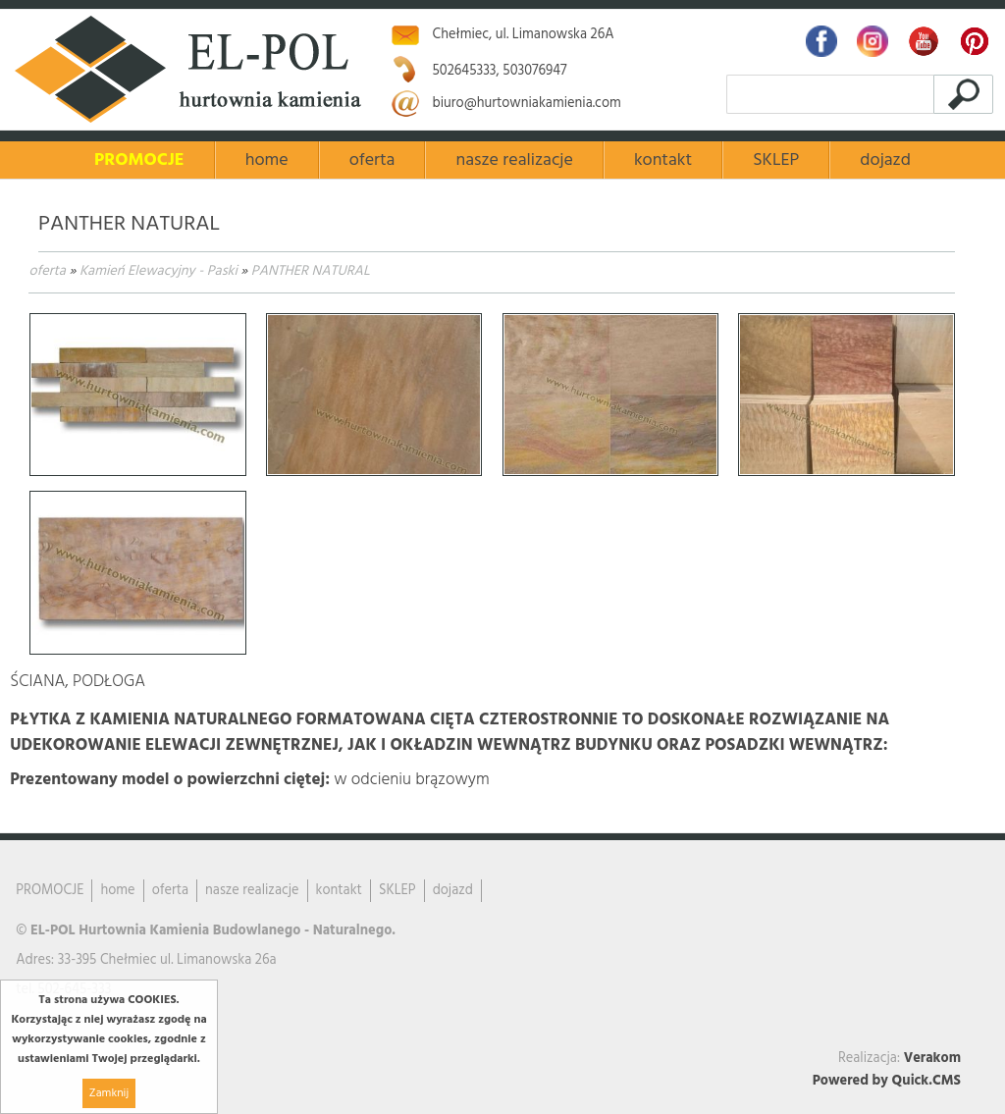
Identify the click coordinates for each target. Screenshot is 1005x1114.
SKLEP (776, 160)
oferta (46, 271)
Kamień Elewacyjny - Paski (158, 271)
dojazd (885, 160)
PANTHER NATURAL (310, 271)
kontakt (663, 160)
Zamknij (109, 1093)
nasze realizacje (513, 160)
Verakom (932, 1058)
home (267, 160)
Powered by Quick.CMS (887, 1081)
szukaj (966, 93)
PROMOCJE (139, 160)
